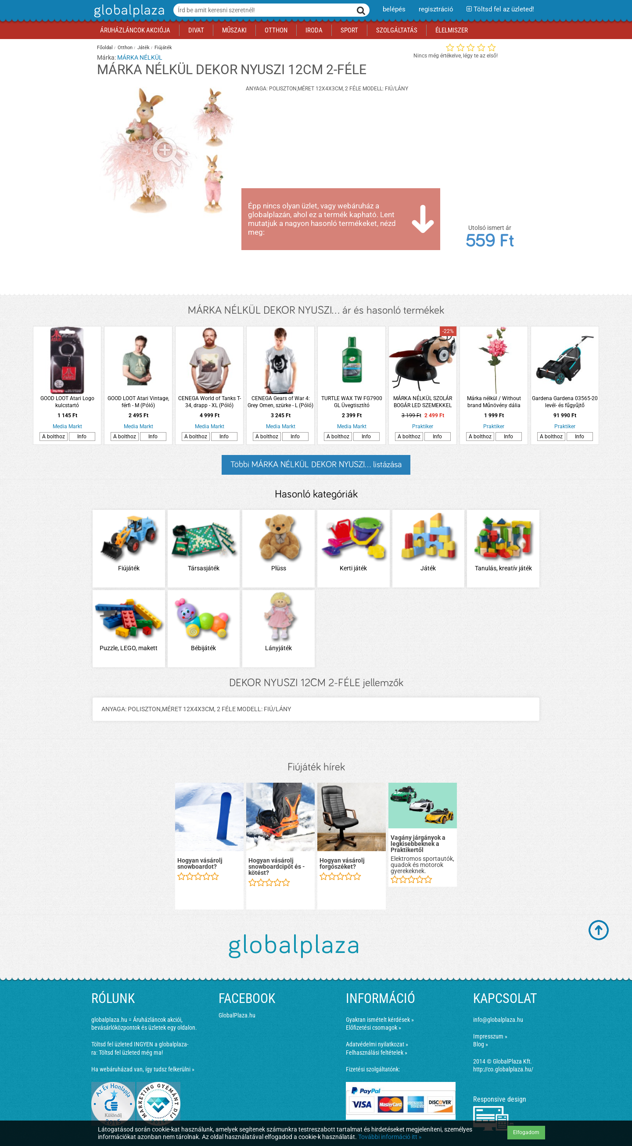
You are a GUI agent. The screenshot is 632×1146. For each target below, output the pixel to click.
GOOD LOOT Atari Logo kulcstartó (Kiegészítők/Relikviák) (67, 402)
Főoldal (105, 47)
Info (81, 436)
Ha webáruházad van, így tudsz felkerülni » (142, 1069)
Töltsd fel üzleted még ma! (131, 1052)
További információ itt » (390, 1136)
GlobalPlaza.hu (237, 1015)
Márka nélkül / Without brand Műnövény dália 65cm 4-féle (494, 402)
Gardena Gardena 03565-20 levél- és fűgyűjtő (565, 401)
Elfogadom (526, 1132)
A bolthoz (53, 436)
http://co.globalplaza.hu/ (503, 1069)
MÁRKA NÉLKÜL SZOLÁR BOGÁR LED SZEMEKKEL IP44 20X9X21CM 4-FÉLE (423, 402)
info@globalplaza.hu (498, 1019)
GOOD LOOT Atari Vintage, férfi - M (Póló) (138, 401)
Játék (143, 47)
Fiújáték (163, 47)
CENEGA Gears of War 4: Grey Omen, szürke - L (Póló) (280, 401)
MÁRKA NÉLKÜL (139, 57)
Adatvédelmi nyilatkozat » (377, 1044)
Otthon (125, 47)
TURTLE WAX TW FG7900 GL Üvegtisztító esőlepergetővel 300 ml (351, 402)
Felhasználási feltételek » (376, 1052)
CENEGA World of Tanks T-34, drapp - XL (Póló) (209, 401)
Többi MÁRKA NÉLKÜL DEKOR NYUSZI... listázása (316, 464)
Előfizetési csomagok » (373, 1027)
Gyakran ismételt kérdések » (380, 1019)
